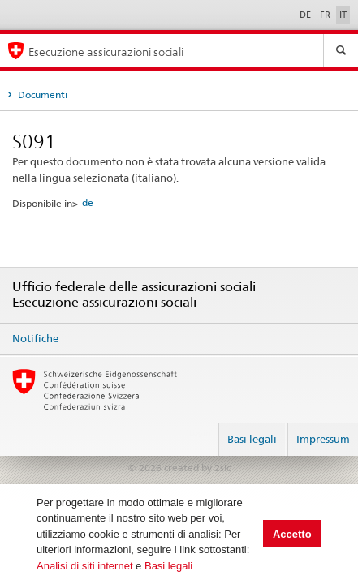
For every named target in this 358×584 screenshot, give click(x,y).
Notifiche (35, 338)
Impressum (323, 438)
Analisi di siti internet (85, 566)
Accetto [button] (292, 534)
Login (199, 432)
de (87, 202)
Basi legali (168, 566)
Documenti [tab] (41, 94)
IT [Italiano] (343, 14)
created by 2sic (197, 468)
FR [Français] (326, 14)
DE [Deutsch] (306, 14)
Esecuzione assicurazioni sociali (105, 51)
